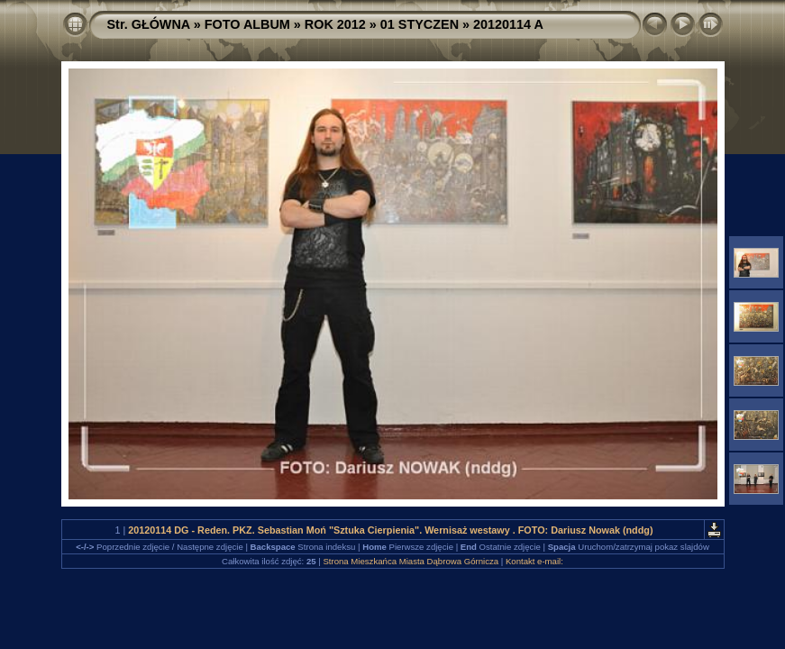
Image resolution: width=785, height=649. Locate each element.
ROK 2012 (335, 24)
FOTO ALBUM (247, 24)
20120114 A (508, 24)
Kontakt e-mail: (534, 561)
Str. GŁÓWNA (148, 24)
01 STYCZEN (419, 24)
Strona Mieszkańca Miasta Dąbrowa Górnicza (410, 561)
